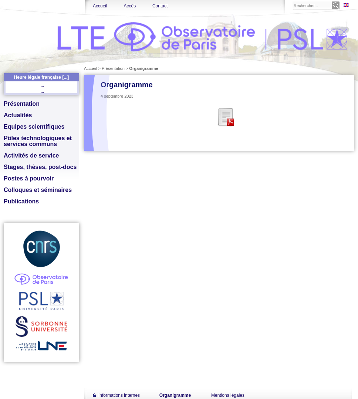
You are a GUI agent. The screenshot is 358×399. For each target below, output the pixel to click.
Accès (130, 6)
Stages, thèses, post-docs (40, 167)
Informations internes (119, 395)
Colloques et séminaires (38, 190)
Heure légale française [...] (41, 77)
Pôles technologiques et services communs (38, 141)
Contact (160, 6)
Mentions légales (227, 395)
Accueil (100, 6)
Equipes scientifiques (34, 127)
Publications (21, 201)
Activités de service (31, 155)
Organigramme (175, 395)
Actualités (18, 115)
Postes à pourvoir (29, 178)
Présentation (22, 104)
